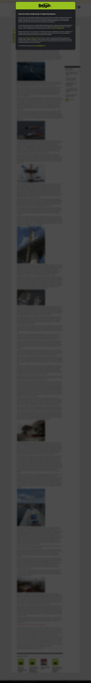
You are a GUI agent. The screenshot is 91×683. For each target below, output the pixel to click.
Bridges (28, 38)
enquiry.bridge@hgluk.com (39, 45)
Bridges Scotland (36, 38)
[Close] (73, 4)
